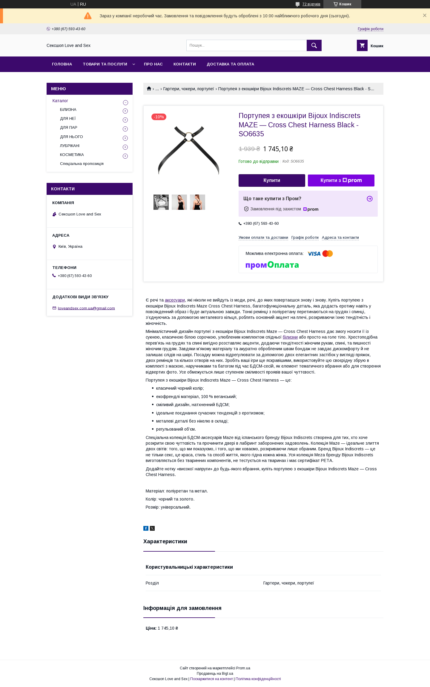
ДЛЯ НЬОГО (71, 136)
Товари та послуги (105, 64)
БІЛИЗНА (68, 109)
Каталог (60, 100)
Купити (272, 180)
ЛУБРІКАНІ (69, 145)
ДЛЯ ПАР (68, 127)
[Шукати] (314, 45)
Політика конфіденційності (258, 679)
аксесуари (175, 300)
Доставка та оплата (230, 64)
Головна (62, 64)
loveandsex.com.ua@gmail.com (86, 308)
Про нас (153, 64)
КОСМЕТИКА (72, 154)
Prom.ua (243, 668)
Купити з (341, 180)
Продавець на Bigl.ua (215, 673)
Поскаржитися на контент (211, 679)
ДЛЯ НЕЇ (68, 118)
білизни (290, 337)
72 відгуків (311, 4)
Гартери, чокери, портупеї (188, 88)
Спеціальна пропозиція (82, 163)
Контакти (184, 64)
